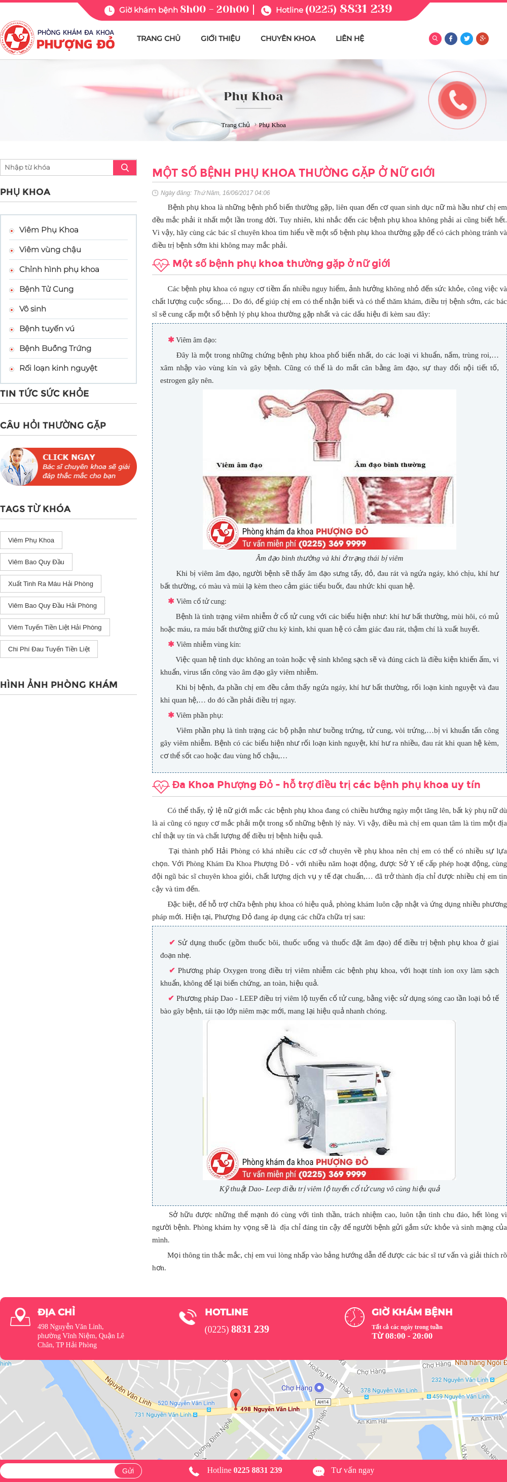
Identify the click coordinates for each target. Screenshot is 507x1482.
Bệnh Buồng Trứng (55, 348)
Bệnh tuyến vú (47, 328)
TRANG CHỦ (158, 38)
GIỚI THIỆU (220, 38)
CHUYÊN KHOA (288, 38)
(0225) (348, 9)
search (124, 167)
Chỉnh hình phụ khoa (59, 269)
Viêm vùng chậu (50, 249)
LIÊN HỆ (350, 38)
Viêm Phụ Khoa (49, 230)
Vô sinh (32, 309)
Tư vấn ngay (352, 1470)
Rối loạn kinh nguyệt (58, 368)
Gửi (128, 1471)
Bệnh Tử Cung (46, 289)
